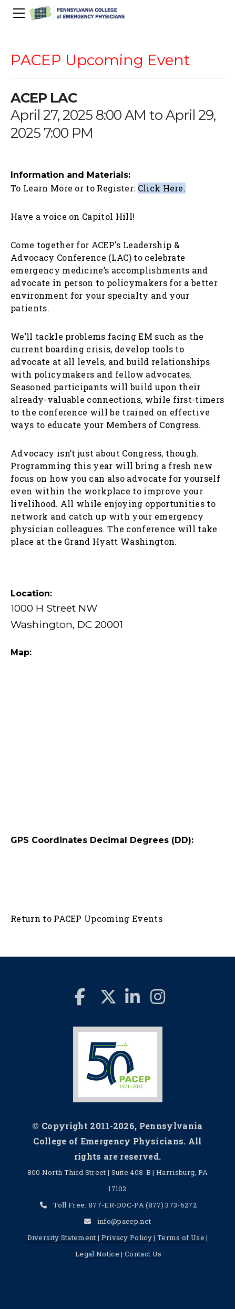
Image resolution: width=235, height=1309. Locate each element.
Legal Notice (97, 1254)
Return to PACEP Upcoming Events (86, 918)
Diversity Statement (62, 1237)
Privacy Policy (126, 1237)
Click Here (160, 188)
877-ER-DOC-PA (116, 1205)
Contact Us (143, 1254)
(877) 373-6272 (171, 1205)
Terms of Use (181, 1237)
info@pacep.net (124, 1221)
